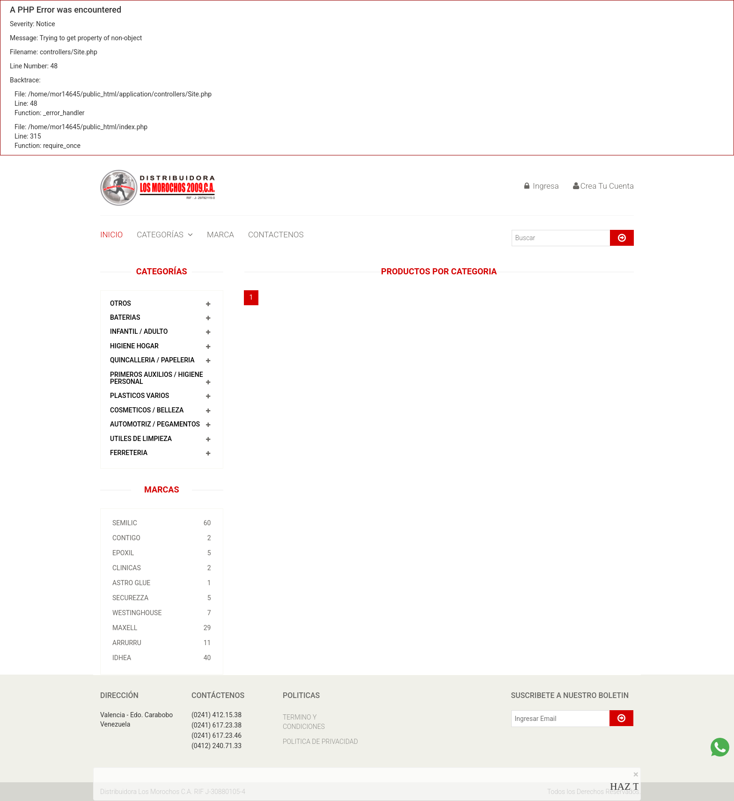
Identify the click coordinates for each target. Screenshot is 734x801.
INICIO (111, 234)
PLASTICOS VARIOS (139, 395)
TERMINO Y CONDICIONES (304, 721)
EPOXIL (161, 553)
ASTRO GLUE (161, 583)
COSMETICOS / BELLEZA (147, 410)
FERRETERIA (128, 452)
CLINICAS (161, 568)
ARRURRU (161, 642)
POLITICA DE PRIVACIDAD (320, 741)
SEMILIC (161, 523)
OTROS (120, 303)
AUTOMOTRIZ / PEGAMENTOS (155, 424)
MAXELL (161, 627)
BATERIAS (125, 317)
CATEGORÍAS (165, 234)
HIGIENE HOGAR (134, 346)
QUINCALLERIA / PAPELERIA (152, 360)
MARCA (220, 234)
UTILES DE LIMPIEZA (141, 438)
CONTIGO (161, 538)
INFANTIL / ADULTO (139, 331)
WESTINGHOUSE (161, 612)
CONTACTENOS (276, 234)
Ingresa (541, 186)
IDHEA (161, 657)
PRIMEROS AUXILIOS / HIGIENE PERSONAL (156, 378)
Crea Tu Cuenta (603, 186)
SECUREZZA (161, 598)
